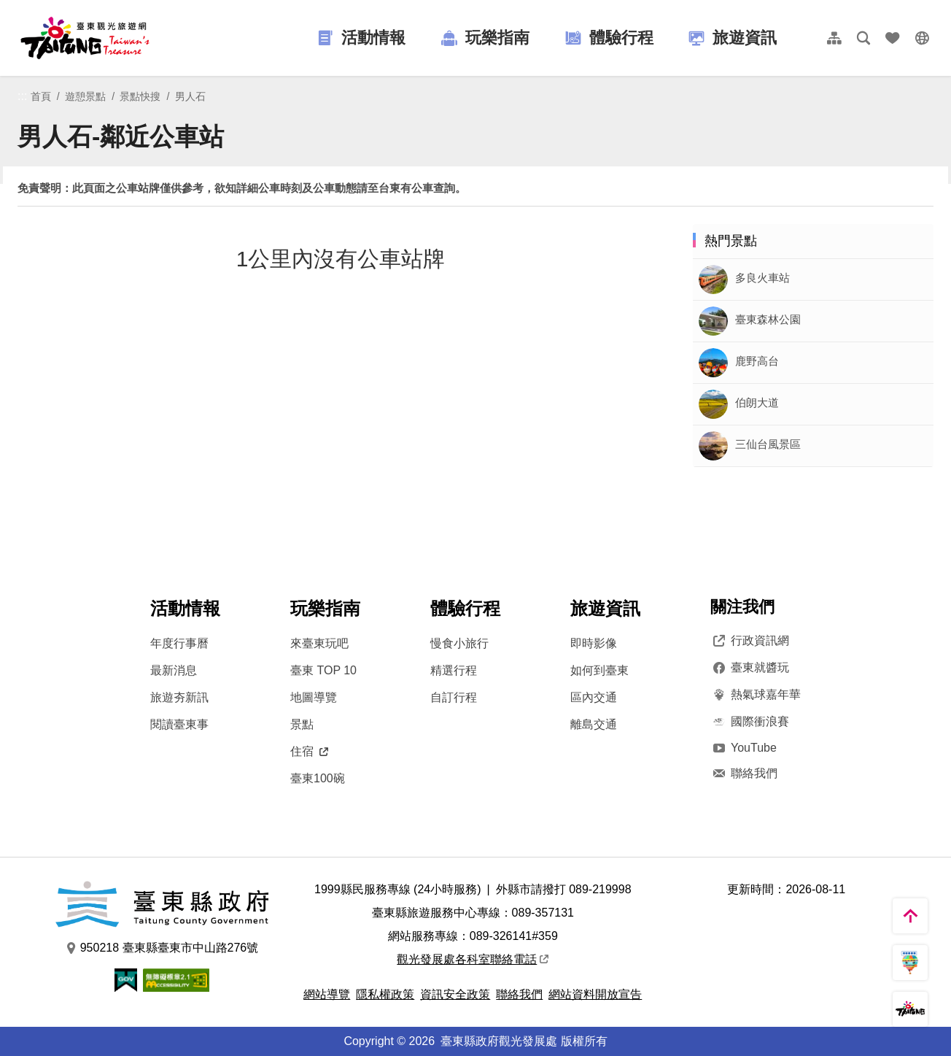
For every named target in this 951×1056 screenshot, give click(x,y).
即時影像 (593, 643)
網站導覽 (326, 994)
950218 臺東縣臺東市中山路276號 (162, 948)
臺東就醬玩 (749, 667)
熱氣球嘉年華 (755, 694)
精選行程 (453, 670)
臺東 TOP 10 (323, 670)
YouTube (743, 747)
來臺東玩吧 (319, 643)
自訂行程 (453, 697)
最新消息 (173, 670)
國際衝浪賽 (749, 721)
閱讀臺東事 (179, 724)
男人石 (190, 96)
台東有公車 (406, 188)
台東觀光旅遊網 (85, 38)
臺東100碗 (317, 778)
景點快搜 (140, 96)
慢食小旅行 (459, 643)
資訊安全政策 (455, 994)
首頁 (41, 96)
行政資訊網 (749, 640)
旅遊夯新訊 (179, 697)
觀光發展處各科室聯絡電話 (472, 959)
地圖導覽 (313, 697)
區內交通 (593, 697)
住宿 (309, 751)
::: (22, 96)
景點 (302, 724)
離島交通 (593, 724)
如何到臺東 (599, 670)
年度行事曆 (179, 643)
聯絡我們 (743, 773)
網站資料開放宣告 (595, 994)
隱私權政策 (385, 994)
